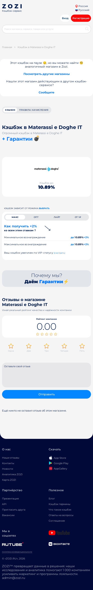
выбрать (44, 208)
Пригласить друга (13, 509)
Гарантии (51, 281)
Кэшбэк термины (59, 504)
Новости (7, 468)
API (4, 504)
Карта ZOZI (9, 479)
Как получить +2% (20, 228)
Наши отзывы (10, 457)
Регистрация (81, 18)
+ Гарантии (17, 139)
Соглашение (57, 520)
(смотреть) (59, 253)
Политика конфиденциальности (17, 552)
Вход (65, 18)
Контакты (8, 463)
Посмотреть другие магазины (47, 74)
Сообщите (46, 92)
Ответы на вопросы (61, 515)
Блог (52, 498)
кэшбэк (10, 110)
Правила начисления (33, 110)
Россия (81, 6)
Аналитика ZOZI (12, 474)
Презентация (10, 498)
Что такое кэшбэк (60, 509)
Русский (82, 10)
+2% (86, 237)
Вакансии (8, 515)
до (72, 237)
